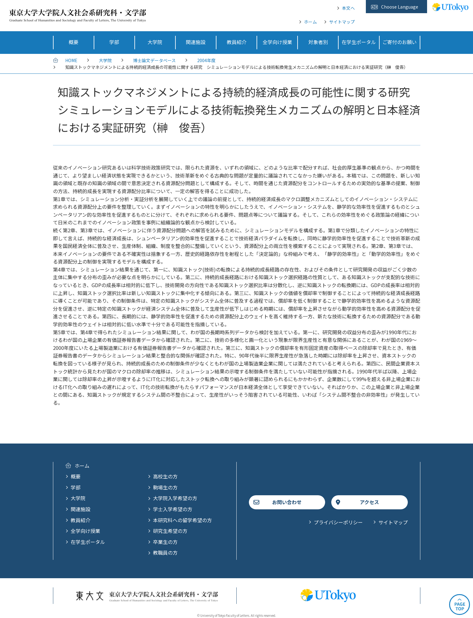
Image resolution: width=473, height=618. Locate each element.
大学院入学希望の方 (175, 498)
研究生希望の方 (170, 530)
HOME (71, 60)
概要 (76, 476)
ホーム (310, 22)
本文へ (348, 8)
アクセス (369, 502)
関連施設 (80, 509)
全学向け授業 (85, 530)
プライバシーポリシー (338, 522)
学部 (76, 487)
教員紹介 (80, 520)
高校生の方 (165, 476)
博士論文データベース (154, 60)
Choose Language (399, 7)
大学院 (105, 60)
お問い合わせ (287, 502)
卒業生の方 (165, 541)
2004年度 (206, 60)
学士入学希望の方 (172, 509)
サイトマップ (342, 22)
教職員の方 (165, 552)
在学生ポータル (88, 541)
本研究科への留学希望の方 (182, 520)
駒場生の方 (165, 487)
